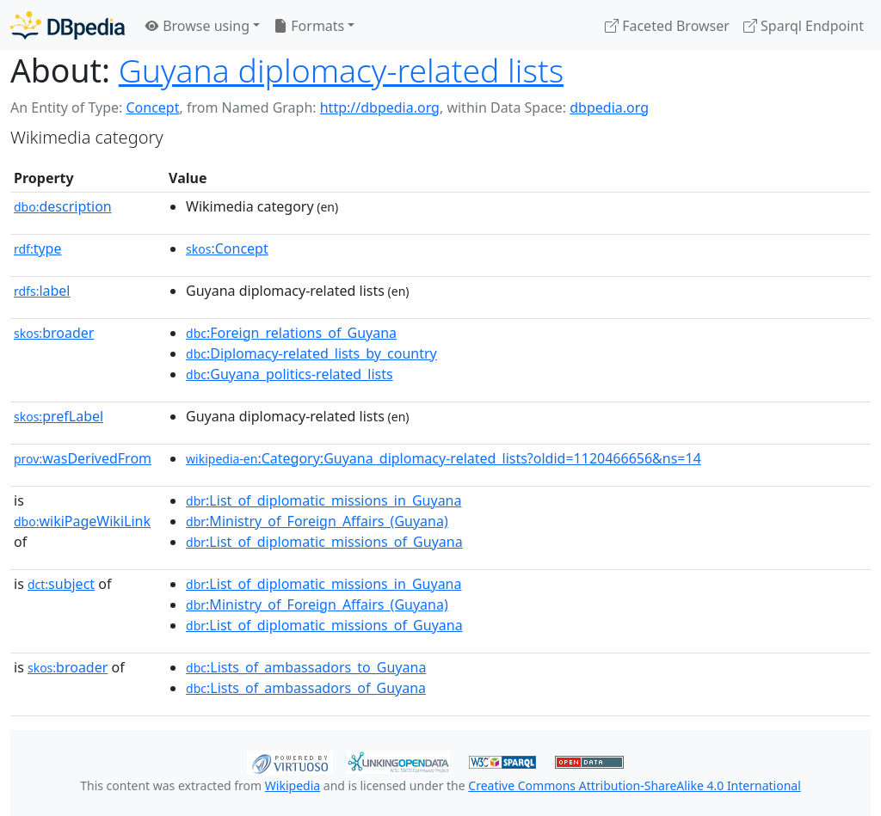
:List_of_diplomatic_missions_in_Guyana (323, 500)
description (63, 206)
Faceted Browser (667, 25)
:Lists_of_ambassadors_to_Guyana (306, 667)
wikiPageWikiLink (82, 521)
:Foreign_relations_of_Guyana (291, 332)
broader (54, 332)
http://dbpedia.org (380, 107)
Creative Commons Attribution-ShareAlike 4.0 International (634, 785)
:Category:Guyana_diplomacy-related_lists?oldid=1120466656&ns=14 (443, 458)
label (42, 290)
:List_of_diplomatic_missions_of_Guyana (324, 541)
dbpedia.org (609, 107)
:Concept (227, 248)
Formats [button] (309, 25)
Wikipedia (292, 785)
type (38, 248)
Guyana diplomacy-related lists (341, 70)
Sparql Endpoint (803, 25)
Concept (152, 107)
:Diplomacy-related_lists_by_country (311, 353)
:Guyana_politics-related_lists (289, 374)
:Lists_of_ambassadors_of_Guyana (306, 687)
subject (61, 583)
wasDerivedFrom (82, 458)
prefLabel (58, 416)
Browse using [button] (197, 25)
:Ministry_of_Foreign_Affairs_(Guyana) (317, 521)
